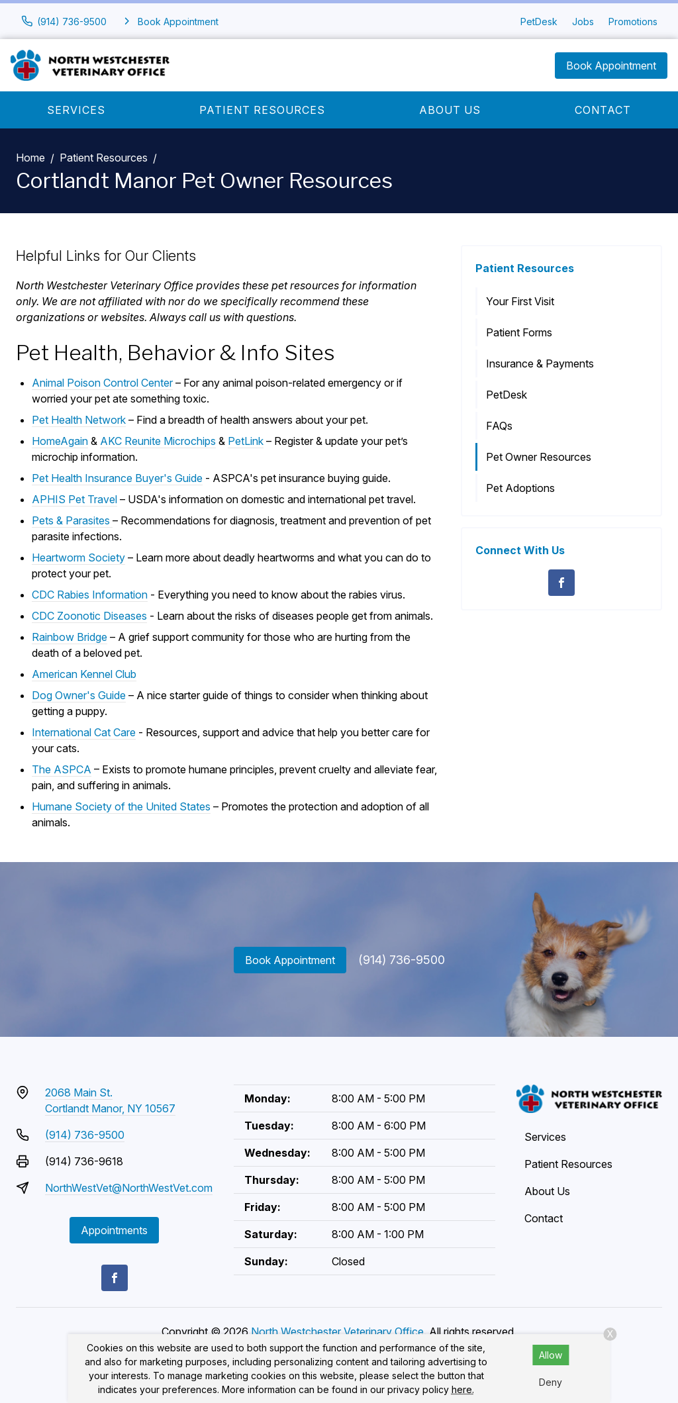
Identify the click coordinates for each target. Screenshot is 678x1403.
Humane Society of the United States (121, 806)
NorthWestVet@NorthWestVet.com (129, 1187)
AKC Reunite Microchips (158, 441)
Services (76, 110)
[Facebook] (561, 582)
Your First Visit (520, 301)
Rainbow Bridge (69, 637)
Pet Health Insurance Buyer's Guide (117, 478)
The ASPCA (61, 769)
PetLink (246, 441)
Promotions (632, 21)
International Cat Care (84, 732)
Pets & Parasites (72, 520)
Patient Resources (262, 110)
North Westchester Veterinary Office (337, 1331)
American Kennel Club (84, 674)
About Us (450, 110)
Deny (550, 1382)
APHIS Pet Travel (74, 499)
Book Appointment (611, 65)
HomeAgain (60, 441)
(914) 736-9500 (401, 960)
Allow (550, 1355)
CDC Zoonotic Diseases (89, 615)
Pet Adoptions (520, 488)
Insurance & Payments (540, 363)
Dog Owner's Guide (79, 695)
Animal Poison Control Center (102, 382)
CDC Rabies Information (90, 594)
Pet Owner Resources (538, 456)
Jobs (583, 21)
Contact (603, 110)
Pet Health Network (79, 419)
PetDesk (538, 21)
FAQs (499, 425)
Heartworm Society (78, 557)
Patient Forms (519, 332)
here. (463, 1389)
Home (30, 157)
